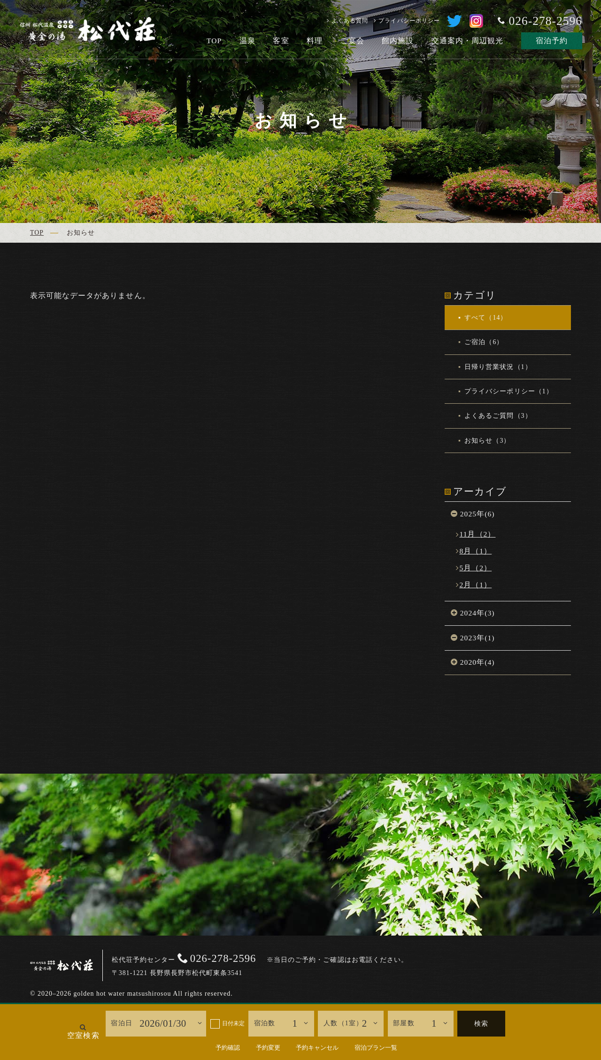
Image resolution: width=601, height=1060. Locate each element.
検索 (481, 1023)
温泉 (247, 41)
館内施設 (398, 41)
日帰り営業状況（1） (497, 366)
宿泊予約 (552, 41)
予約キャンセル (317, 1047)
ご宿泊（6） (483, 342)
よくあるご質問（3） (497, 415)
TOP (214, 41)
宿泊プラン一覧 (375, 1047)
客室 (281, 41)
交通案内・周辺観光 (467, 41)
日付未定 (233, 1023)
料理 (315, 41)
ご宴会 (352, 41)
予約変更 (268, 1047)
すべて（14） (485, 317)
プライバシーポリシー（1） (507, 391)
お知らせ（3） (486, 440)
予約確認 (228, 1047)
